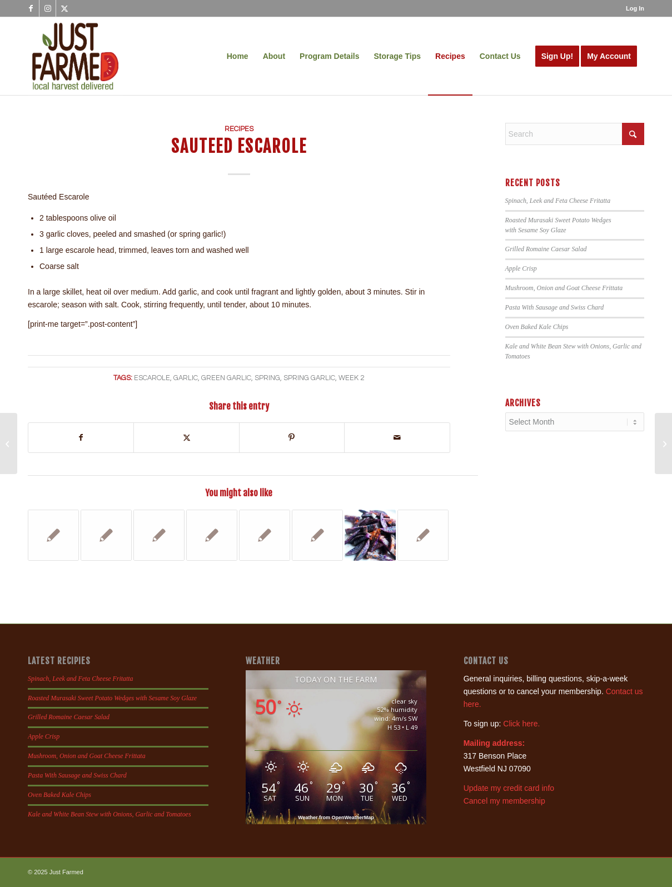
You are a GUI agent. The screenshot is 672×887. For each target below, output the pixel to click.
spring (267, 378)
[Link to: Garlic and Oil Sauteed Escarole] (211, 535)
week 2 (351, 378)
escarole (152, 378)
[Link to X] (64, 8)
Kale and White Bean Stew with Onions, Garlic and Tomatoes (109, 814)
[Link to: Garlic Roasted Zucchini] (423, 535)
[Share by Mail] (397, 437)
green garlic (226, 378)
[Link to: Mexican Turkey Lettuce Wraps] (317, 535)
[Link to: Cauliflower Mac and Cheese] (264, 535)
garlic (185, 378)
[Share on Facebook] (80, 437)
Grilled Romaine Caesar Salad (546, 249)
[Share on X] (186, 437)
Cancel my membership (504, 800)
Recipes (239, 129)
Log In (635, 8)
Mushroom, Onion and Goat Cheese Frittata (564, 288)
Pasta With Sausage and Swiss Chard (554, 307)
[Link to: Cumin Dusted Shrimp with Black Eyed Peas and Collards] (159, 535)
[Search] (574, 134)
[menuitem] (632, 8)
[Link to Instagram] (47, 8)
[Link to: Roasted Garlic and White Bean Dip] (53, 535)
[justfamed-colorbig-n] (75, 56)
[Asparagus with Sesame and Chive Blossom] (663, 443)
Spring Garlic (309, 378)
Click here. (521, 723)
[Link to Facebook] (31, 8)
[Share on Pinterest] (292, 437)
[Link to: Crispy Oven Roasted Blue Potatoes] (370, 535)
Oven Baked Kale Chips (537, 327)
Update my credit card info (509, 788)
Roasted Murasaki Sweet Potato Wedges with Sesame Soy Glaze (112, 698)
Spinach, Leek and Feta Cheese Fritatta (558, 201)
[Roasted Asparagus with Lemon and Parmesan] (8, 443)
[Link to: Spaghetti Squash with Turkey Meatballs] (106, 535)
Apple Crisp (521, 268)
